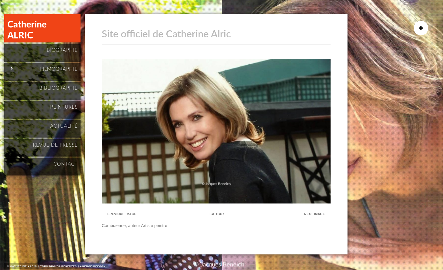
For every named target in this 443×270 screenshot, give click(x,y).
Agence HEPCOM (93, 266)
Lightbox (216, 214)
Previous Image (121, 214)
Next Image (314, 214)
